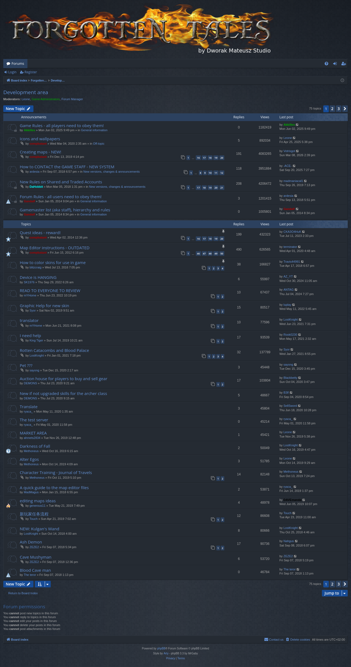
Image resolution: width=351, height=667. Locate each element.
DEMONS (30, 383)
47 (204, 253)
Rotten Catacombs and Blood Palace (54, 350)
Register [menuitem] (345, 64)
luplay (287, 304)
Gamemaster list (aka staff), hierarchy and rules (65, 209)
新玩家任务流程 (34, 514)
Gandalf (29, 201)
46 (198, 253)
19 (215, 157)
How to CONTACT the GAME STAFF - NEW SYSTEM (67, 166)
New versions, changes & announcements (111, 171)
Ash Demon (31, 542)
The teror (30, 574)
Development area (25, 92)
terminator (290, 246)
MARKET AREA (33, 433)
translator (29, 320)
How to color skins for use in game (53, 262)
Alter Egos (29, 459)
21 (221, 187)
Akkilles (29, 130)
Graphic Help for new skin (44, 305)
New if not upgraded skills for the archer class (63, 393)
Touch (34, 518)
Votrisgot (289, 151)
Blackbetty (291, 377)
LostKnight (291, 319)
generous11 (38, 505)
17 (204, 157)
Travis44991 (292, 261)
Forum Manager (72, 99)
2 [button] (332, 108)
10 (210, 173)
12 (221, 173)
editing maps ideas (38, 500)
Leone (26, 99)
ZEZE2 (34, 547)
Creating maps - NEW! (40, 152)
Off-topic (98, 143)
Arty (166, 653)
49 (215, 253)
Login (12, 72)
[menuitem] (326, 63)
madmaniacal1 (293, 181)
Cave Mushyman (36, 557)
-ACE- (288, 165)
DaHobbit (36, 186)
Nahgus (289, 541)
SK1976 (29, 282)
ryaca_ (28, 411)
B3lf (286, 392)
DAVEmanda (292, 499)
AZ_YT (288, 276)
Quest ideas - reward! (40, 232)
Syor (33, 310)
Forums (18, 63)
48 (210, 253)
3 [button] (339, 108)
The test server (34, 419)
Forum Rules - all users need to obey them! (60, 196)
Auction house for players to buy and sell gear (63, 378)
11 (215, 173)
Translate (29, 406)
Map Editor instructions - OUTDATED (54, 247)
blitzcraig (35, 267)
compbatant (38, 143)
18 (210, 157)
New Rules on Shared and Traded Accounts (61, 181)
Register (30, 72)
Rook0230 (290, 334)
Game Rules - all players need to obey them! (62, 125)
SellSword (290, 405)
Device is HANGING (38, 277)
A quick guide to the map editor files (54, 487)
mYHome (30, 295)
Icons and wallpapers (40, 138)
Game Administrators (46, 99)
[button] (345, 108)
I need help (30, 335)
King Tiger (36, 340)
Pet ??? (26, 365)
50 (221, 253)
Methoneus (31, 451)
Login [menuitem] (336, 64)
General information (94, 130)
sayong (34, 370)
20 (221, 157)
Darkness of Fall (35, 446)
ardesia (34, 171)
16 (198, 157)
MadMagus (31, 492)
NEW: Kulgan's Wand (39, 528)
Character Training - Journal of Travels (56, 472)
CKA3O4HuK (292, 231)
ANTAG (289, 289)
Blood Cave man (35, 570)
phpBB (161, 648)
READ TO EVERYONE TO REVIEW (50, 290)
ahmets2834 (32, 437)
